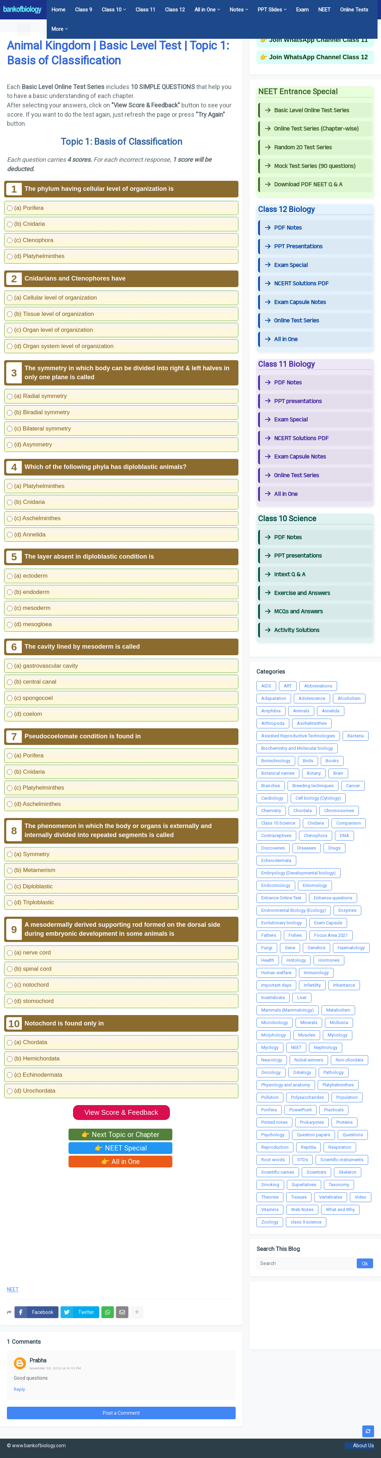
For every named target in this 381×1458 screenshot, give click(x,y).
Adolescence (312, 698)
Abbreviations (318, 685)
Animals (301, 710)
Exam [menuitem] (302, 10)
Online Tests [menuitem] (354, 10)
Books (332, 760)
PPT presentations (293, 401)
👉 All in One (120, 1161)
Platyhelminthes (338, 1084)
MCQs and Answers (294, 611)
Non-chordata (349, 1060)
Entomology (315, 885)
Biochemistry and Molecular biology (297, 748)
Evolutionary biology (281, 922)
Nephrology (325, 1047)
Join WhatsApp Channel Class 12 (318, 57)
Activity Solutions (292, 630)
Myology (270, 1047)
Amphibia (271, 710)
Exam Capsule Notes (295, 302)
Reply (19, 1389)
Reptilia (308, 1147)
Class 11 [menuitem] (145, 10)
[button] (10, 29)
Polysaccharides (307, 1097)
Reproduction (275, 1147)
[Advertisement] (121, 1224)
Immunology (316, 972)
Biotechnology (275, 760)
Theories (270, 1197)
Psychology (272, 1134)
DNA (344, 835)
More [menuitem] (57, 29)
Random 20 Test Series (298, 147)
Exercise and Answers (297, 593)
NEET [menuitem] (324, 10)
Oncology (271, 1072)
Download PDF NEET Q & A (304, 184)
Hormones (328, 960)
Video (360, 1197)
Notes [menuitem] (237, 10)
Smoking (270, 1184)
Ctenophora (315, 835)
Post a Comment (121, 1413)
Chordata (302, 810)
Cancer (353, 785)
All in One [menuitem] (205, 10)
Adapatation (273, 698)
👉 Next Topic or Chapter (120, 1134)
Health (267, 960)
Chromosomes (339, 810)
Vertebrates (330, 1197)
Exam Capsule (328, 922)
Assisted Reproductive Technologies (298, 735)
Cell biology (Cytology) (318, 798)
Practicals (334, 1109)
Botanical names (277, 773)
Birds (308, 760)
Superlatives (304, 1184)
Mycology (337, 1035)
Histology (296, 960)
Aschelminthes (312, 723)
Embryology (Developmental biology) (298, 872)
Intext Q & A (285, 574)
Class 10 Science (278, 823)
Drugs (334, 848)
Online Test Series (292, 320)
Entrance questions (333, 897)
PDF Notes (283, 227)
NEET (13, 1289)
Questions (353, 1134)
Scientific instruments (341, 1159)
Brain (338, 773)
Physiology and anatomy (285, 1084)
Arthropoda (272, 723)
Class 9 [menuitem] (83, 10)
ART (288, 685)
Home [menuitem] (58, 10)
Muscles (306, 1035)
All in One (281, 339)
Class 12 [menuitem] (175, 10)
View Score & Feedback (121, 1112)
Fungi (266, 947)
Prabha (37, 1360)
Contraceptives (276, 835)
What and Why (340, 1209)
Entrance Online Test (281, 897)
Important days (276, 985)
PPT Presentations (294, 246)
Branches (270, 785)
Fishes (295, 935)
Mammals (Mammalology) (287, 1010)
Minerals (308, 1022)
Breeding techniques (313, 785)
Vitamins (270, 1209)
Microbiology (274, 1022)
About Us (363, 1445)
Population (347, 1097)
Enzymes (347, 910)
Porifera (269, 1109)
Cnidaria (316, 823)
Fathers (268, 935)
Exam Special (286, 265)
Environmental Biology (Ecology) (293, 910)
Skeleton (347, 1172)
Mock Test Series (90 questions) (310, 166)
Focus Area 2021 (331, 935)
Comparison (348, 823)
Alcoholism (349, 698)
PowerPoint (300, 1109)
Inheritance (344, 985)
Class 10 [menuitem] (111, 10)
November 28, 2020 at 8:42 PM (55, 1368)
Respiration (339, 1147)
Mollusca (339, 1022)
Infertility (312, 985)
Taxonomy (339, 1184)
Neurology (271, 1060)
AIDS (266, 685)
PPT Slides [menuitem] (270, 10)
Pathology (334, 1072)
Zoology (269, 1222)
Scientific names (277, 1172)
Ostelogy (302, 1072)
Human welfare (276, 972)
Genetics (316, 947)
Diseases (306, 848)
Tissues (299, 1197)
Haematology (351, 947)
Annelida (330, 710)
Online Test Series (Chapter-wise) (312, 128)
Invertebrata (273, 997)
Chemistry (271, 810)
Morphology (273, 1035)
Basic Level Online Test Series (307, 110)
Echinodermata (276, 860)
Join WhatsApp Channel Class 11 (318, 39)
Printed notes (274, 1122)
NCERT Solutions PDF (297, 283)
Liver (302, 997)
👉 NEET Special (120, 1148)
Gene (290, 947)
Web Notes (302, 1209)
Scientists (316, 1172)
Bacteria (355, 735)
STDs (302, 1159)
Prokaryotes (312, 1122)
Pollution (270, 1097)
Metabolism (338, 1010)
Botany (314, 773)
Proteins (344, 1122)
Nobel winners (308, 1060)
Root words (273, 1159)
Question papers (313, 1134)
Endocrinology (275, 885)
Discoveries (273, 848)
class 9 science (306, 1222)
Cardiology (272, 798)
